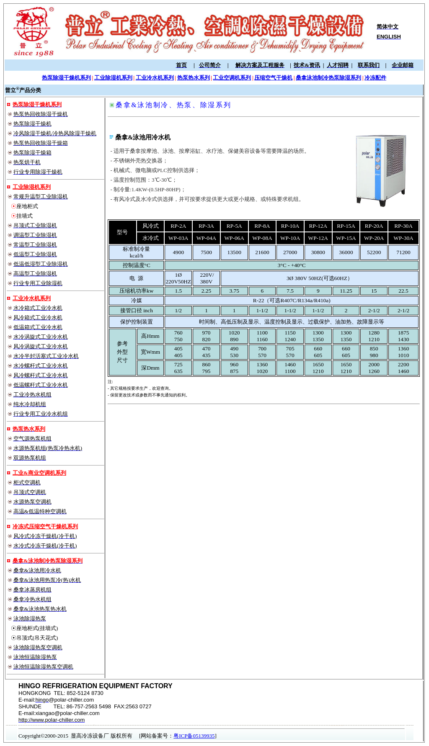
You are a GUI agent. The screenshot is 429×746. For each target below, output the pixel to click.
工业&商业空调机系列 (39, 473)
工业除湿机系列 (32, 187)
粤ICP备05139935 (193, 736)
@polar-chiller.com (71, 700)
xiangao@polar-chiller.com (67, 713)
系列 (39, 429)
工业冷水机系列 (32, 298)
